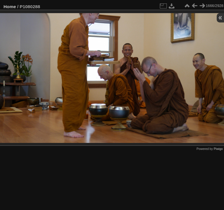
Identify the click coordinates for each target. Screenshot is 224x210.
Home (10, 6)
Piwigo (218, 148)
